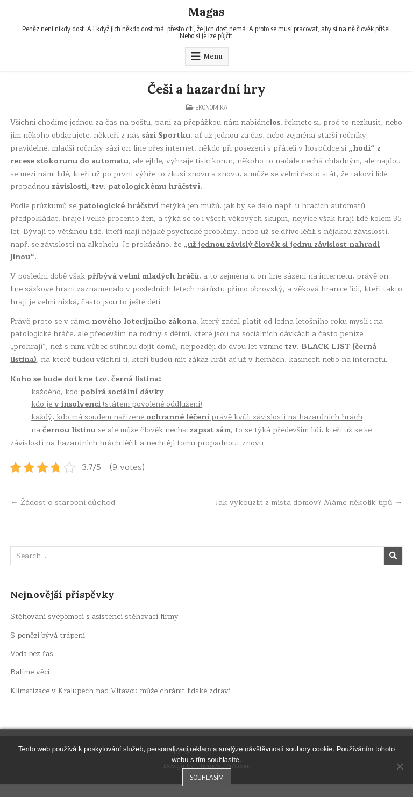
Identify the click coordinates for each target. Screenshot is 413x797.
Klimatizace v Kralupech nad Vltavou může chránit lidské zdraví (123, 703)
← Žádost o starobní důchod (63, 502)
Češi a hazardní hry (206, 89)
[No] (399, 766)
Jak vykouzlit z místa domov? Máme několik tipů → (311, 509)
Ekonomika (211, 107)
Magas (206, 11)
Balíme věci (30, 685)
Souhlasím (207, 777)
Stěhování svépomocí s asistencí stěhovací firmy (96, 629)
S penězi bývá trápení (49, 648)
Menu (213, 56)
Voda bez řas (32, 666)
